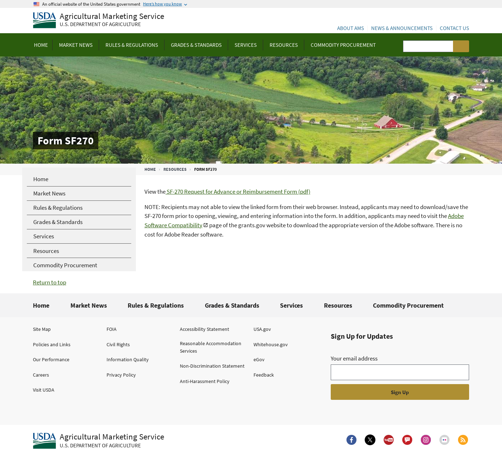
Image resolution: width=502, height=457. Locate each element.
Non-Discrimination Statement (212, 366)
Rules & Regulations (156, 305)
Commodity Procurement (408, 305)
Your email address (354, 358)
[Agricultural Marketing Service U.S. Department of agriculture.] (98, 441)
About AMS (350, 28)
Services (291, 305)
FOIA (112, 329)
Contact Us (454, 28)
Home (150, 169)
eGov (259, 359)
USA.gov (262, 329)
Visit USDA (43, 390)
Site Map (42, 329)
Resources (175, 169)
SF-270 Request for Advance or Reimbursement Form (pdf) (238, 191)
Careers (41, 375)
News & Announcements (402, 28)
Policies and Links (51, 344)
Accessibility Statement (204, 329)
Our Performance (51, 359)
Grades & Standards (232, 305)
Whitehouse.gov (271, 344)
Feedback (264, 375)
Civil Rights (118, 344)
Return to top (49, 282)
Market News (88, 305)
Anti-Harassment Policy (205, 381)
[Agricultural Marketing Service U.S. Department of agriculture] (98, 20)
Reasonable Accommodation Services (210, 347)
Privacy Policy (121, 375)
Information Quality (128, 359)
